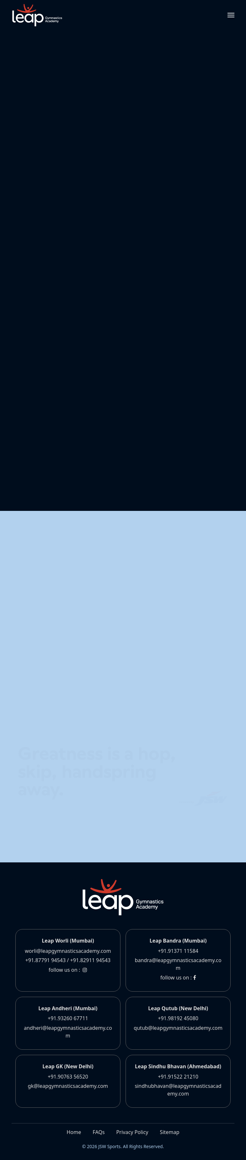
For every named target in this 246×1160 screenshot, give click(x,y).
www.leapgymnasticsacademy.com (87, 105)
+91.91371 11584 (178, 950)
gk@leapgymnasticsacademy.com (68, 1085)
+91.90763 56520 (68, 1076)
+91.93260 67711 (68, 1018)
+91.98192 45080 (178, 1018)
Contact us (52, 549)
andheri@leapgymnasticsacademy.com (68, 1031)
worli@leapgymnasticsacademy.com (68, 950)
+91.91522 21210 (178, 1076)
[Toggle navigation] (230, 15)
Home (74, 1132)
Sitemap (169, 1132)
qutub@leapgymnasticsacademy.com (178, 1027)
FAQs (99, 1132)
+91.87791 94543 (45, 960)
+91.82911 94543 (90, 960)
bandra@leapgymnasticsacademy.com (178, 964)
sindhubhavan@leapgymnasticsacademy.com (178, 1089)
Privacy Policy (132, 1132)
